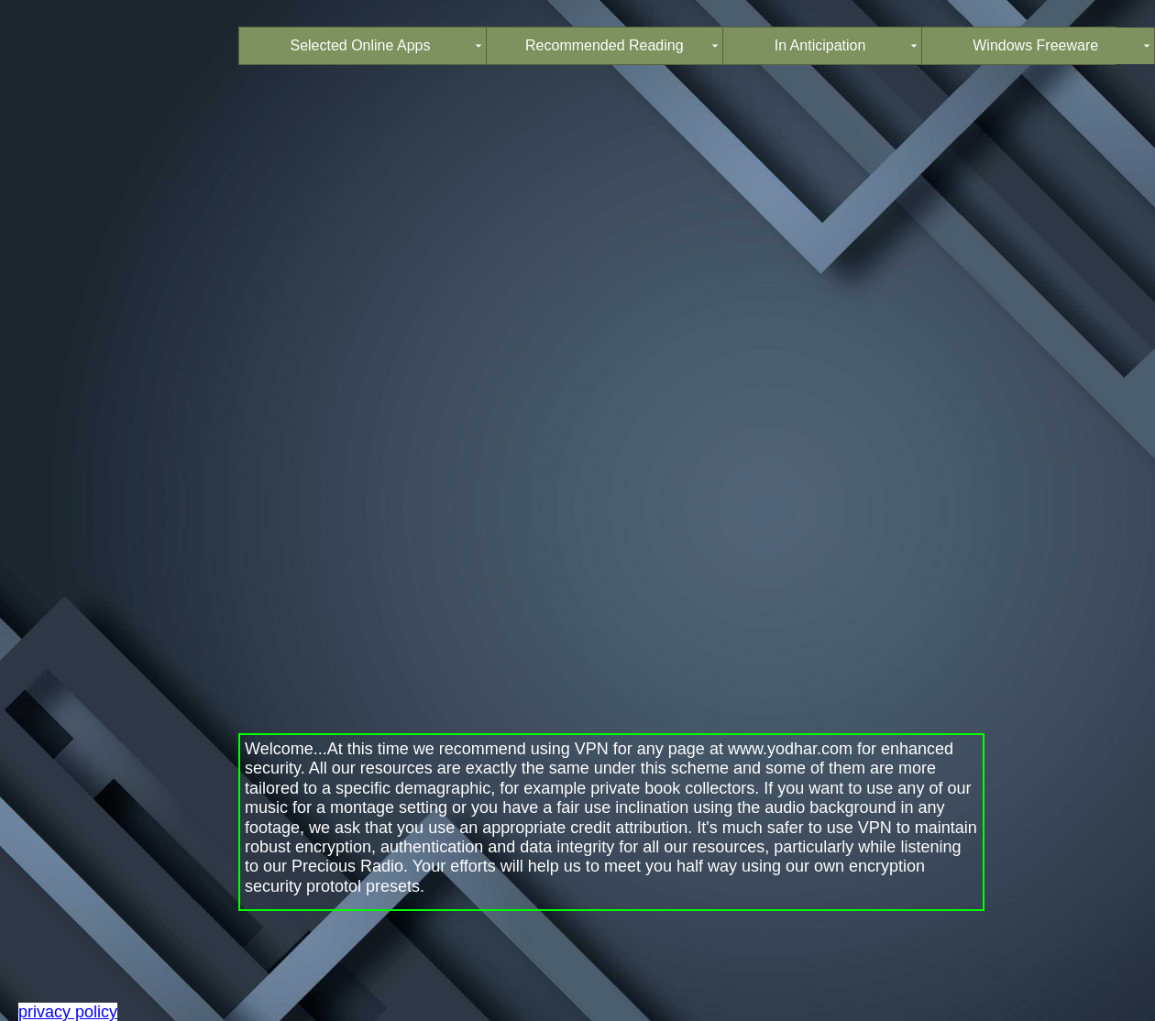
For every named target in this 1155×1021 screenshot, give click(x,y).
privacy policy (67, 1012)
